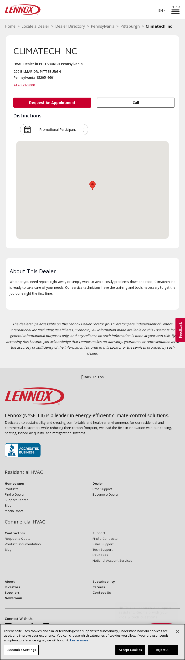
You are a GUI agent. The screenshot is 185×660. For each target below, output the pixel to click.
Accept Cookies (130, 650)
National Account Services (112, 560)
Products (11, 489)
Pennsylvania (102, 26)
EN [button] (160, 10)
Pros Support (102, 489)
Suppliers (12, 592)
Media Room (14, 511)
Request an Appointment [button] (52, 102)
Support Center (16, 500)
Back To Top (92, 376)
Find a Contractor (105, 538)
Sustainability (103, 581)
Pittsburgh (130, 26)
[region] (92, 642)
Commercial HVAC (25, 521)
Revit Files (100, 555)
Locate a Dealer (35, 26)
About (10, 581)
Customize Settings (21, 650)
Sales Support (102, 544)
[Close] (177, 631)
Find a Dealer (15, 494)
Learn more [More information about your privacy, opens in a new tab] (79, 640)
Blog (8, 505)
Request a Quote (18, 538)
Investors (12, 587)
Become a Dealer (105, 494)
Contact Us (101, 592)
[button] (83, 129)
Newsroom (13, 598)
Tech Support (102, 549)
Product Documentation (23, 544)
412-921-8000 (24, 85)
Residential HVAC (24, 472)
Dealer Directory (70, 26)
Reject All (163, 650)
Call (136, 102)
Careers (98, 587)
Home (10, 26)
